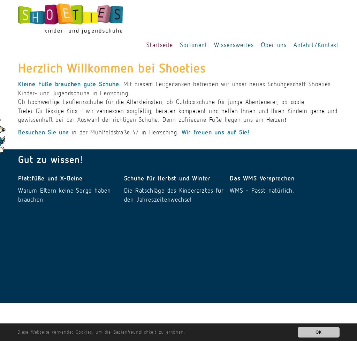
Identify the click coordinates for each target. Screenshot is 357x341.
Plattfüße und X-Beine (50, 178)
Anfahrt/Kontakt (316, 45)
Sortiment (193, 45)
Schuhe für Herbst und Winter (167, 178)
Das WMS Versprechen (262, 178)
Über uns (274, 45)
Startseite (159, 45)
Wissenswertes (233, 45)
